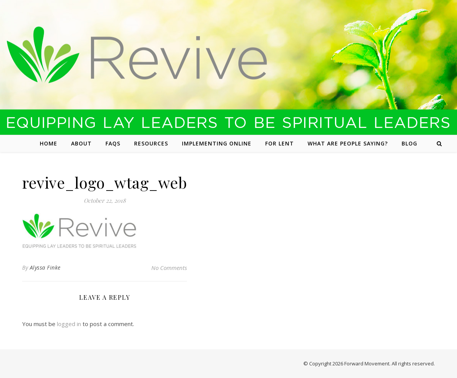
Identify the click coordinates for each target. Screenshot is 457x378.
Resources (151, 143)
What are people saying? (348, 143)
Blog (409, 143)
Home (48, 143)
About (81, 143)
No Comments (169, 267)
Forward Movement (366, 363)
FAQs (112, 143)
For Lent (279, 143)
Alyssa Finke (45, 267)
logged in (69, 324)
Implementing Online (216, 143)
